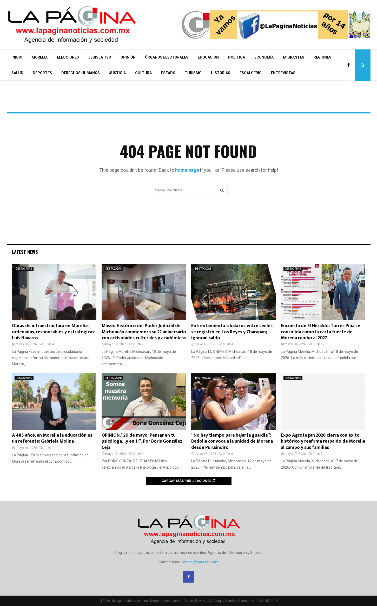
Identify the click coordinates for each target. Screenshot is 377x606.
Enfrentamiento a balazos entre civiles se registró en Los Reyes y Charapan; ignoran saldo (232, 332)
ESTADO (168, 73)
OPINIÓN (128, 57)
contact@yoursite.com (200, 562)
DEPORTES (42, 73)
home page (187, 170)
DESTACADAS (24, 268)
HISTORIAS (220, 73)
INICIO (16, 57)
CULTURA (143, 73)
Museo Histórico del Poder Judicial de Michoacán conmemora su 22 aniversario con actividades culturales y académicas (144, 332)
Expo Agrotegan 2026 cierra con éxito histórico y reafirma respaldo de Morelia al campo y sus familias (323, 441)
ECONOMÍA (264, 57)
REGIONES (322, 57)
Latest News (25, 251)
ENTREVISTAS (283, 73)
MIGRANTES (293, 57)
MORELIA (40, 57)
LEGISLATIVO (99, 57)
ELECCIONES (68, 57)
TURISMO (193, 73)
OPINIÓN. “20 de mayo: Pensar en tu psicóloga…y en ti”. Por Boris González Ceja (142, 441)
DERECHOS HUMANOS (80, 73)
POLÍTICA (236, 57)
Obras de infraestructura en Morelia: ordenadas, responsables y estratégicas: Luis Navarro (53, 332)
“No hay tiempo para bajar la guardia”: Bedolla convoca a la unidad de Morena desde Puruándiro (232, 441)
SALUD (17, 73)
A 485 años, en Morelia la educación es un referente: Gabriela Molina (52, 438)
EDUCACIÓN (208, 57)
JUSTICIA (117, 73)
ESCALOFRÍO (251, 73)
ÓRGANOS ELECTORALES (166, 57)
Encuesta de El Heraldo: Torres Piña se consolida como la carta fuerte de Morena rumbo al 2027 (320, 332)
